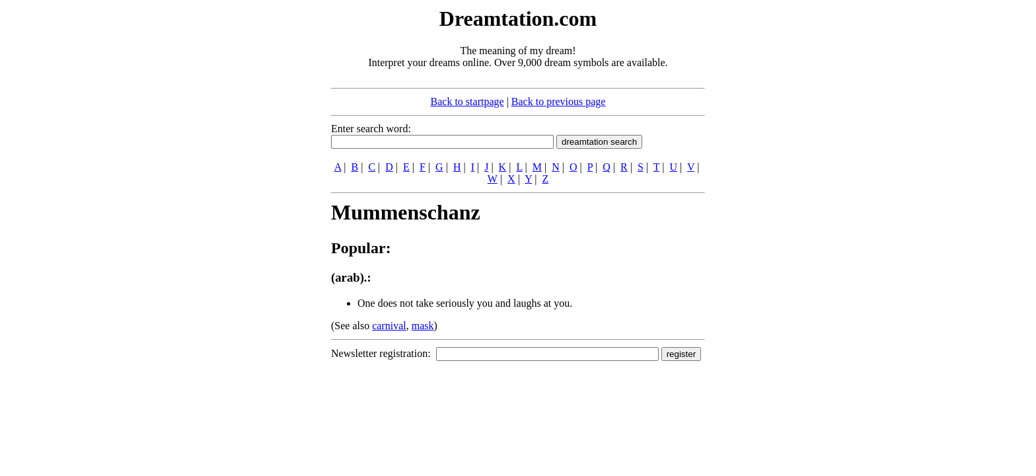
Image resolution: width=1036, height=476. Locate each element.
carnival (389, 325)
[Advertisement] (250, 203)
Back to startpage (467, 101)
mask (423, 325)
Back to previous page (558, 101)
